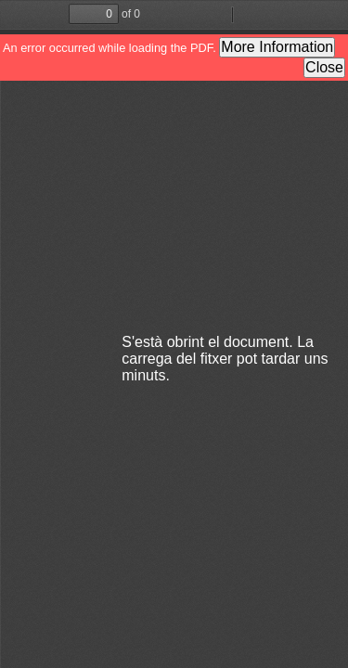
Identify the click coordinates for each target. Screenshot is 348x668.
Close (324, 67)
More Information (277, 47)
